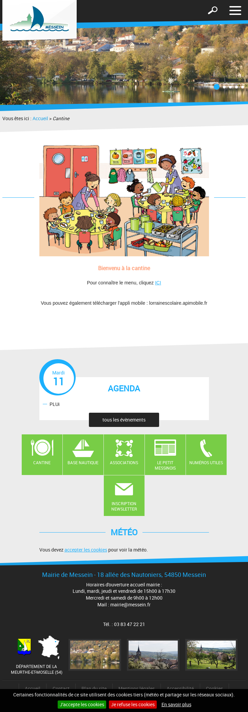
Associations (124, 462)
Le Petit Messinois (165, 465)
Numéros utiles (206, 462)
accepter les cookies (85, 549)
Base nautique (83, 462)
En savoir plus (176, 704)
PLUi (55, 404)
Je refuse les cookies (133, 704)
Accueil (40, 118)
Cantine (42, 462)
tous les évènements (124, 419)
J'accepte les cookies (82, 704)
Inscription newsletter (124, 506)
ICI (158, 282)
